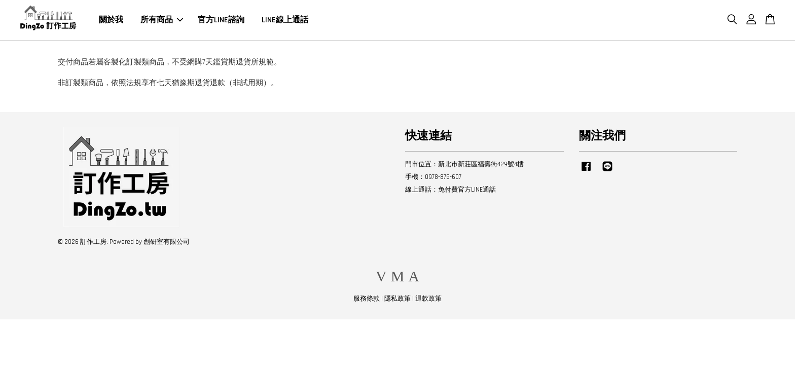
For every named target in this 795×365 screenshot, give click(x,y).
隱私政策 (397, 299)
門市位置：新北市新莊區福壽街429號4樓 (464, 164)
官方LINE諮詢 (221, 20)
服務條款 (366, 299)
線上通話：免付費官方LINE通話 (450, 190)
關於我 (111, 20)
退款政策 (428, 299)
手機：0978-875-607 (433, 177)
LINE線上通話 (285, 20)
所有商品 (161, 20)
